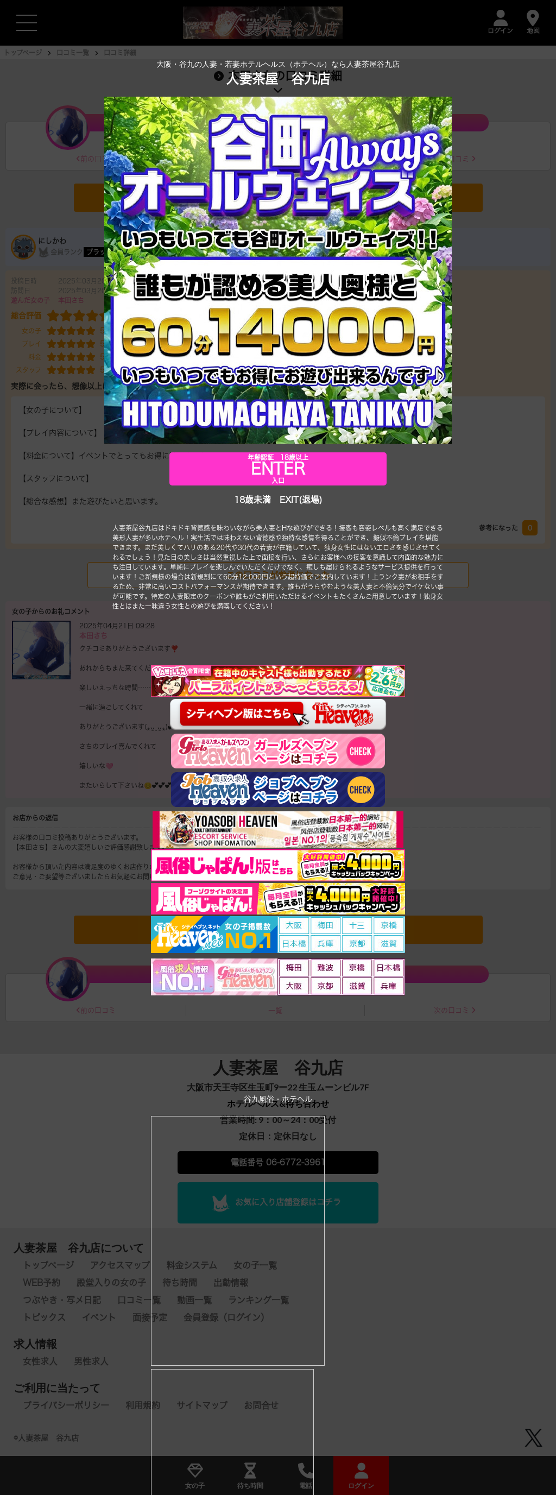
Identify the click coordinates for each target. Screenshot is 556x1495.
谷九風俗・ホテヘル (278, 1099)
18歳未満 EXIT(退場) (278, 500)
